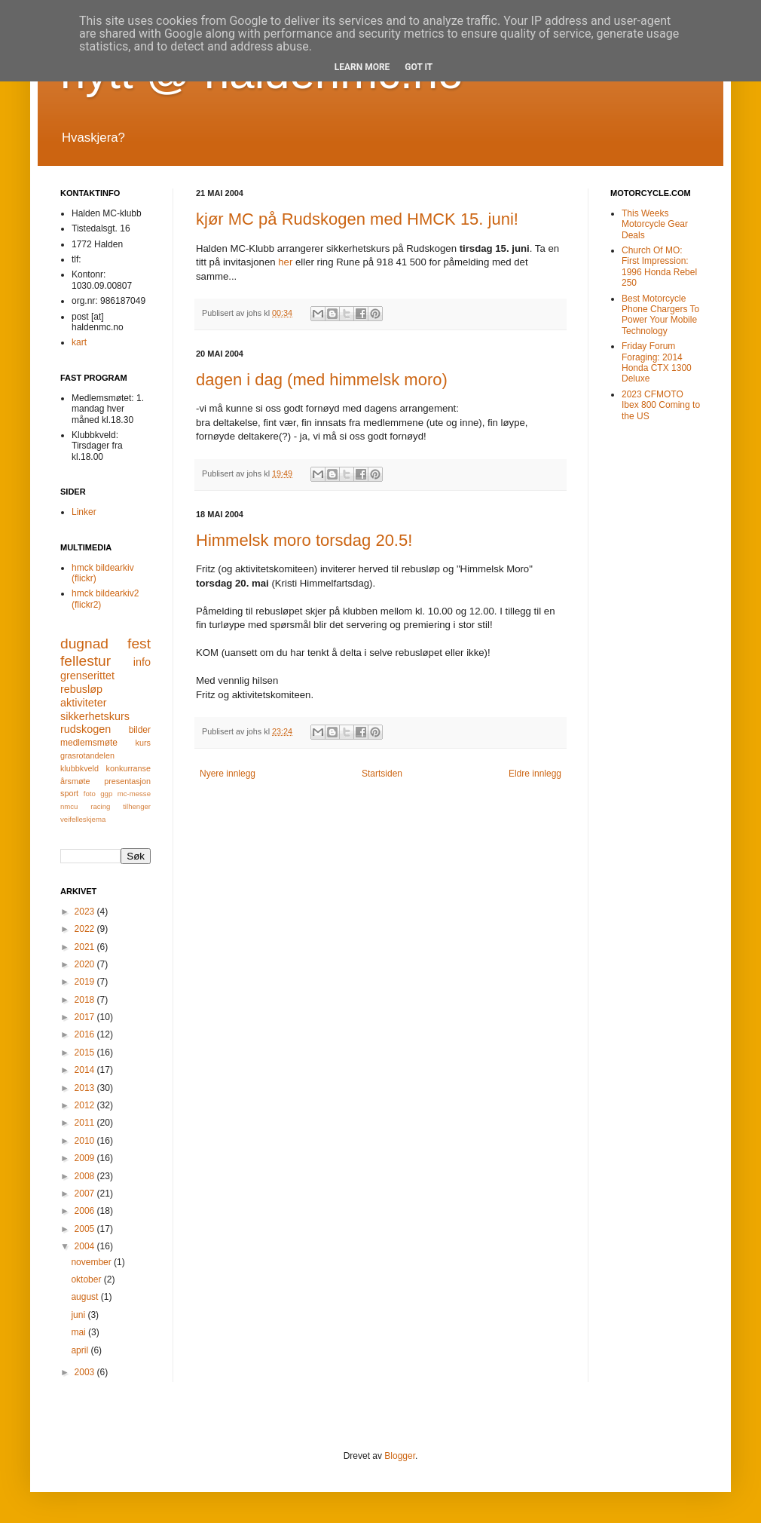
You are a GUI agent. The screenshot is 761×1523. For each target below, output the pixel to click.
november (92, 1262)
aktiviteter (83, 703)
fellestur (85, 661)
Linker (84, 512)
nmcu (69, 806)
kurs (143, 742)
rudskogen (85, 729)
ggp (106, 793)
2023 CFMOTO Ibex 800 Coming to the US (661, 405)
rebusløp (81, 689)
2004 (86, 1246)
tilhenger (137, 806)
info (142, 662)
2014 (86, 1070)
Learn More (362, 67)
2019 (86, 981)
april (80, 1350)
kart (79, 342)
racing (100, 806)
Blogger (399, 1456)
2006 (86, 1211)
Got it (418, 67)
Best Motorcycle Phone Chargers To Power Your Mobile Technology (660, 314)
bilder (140, 730)
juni (79, 1315)
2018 (86, 999)
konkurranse (128, 768)
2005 (86, 1229)
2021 (86, 947)
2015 (86, 1052)
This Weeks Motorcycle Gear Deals (655, 224)
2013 (86, 1088)
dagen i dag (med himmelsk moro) (322, 379)
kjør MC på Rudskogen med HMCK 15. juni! (357, 219)
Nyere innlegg (227, 773)
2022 (86, 929)
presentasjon (127, 781)
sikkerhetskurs (95, 716)
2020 (86, 964)
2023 (86, 911)
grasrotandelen (87, 755)
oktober (87, 1279)
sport (69, 793)
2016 (86, 1034)
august (85, 1297)
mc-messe (134, 793)
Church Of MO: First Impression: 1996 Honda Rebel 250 (659, 266)
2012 (86, 1105)
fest (139, 643)
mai (79, 1332)
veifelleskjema (82, 819)
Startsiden (382, 773)
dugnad (84, 643)
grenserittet (87, 676)
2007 (86, 1193)
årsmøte (75, 781)
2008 (86, 1176)
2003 (86, 1372)
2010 (86, 1140)
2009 (86, 1158)
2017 (86, 1017)
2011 (86, 1122)
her (285, 262)
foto (90, 793)
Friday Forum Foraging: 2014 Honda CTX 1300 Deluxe (657, 362)
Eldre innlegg (535, 773)
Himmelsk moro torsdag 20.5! (304, 540)
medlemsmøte (89, 742)
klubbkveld (79, 768)
